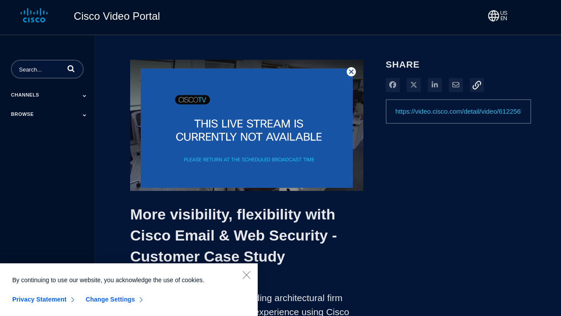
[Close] (246, 278)
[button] (71, 68)
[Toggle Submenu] (84, 95)
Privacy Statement (39, 302)
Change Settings (110, 302)
